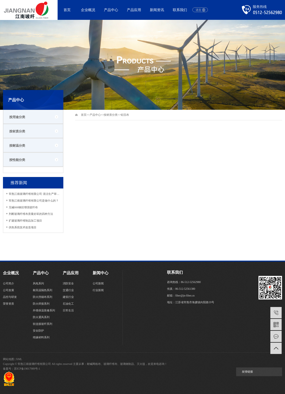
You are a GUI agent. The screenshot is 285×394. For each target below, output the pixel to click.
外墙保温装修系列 (44, 310)
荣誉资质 (8, 303)
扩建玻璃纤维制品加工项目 (25, 220)
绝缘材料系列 (41, 337)
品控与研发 (10, 297)
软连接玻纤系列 (42, 323)
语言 (198, 10)
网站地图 (8, 359)
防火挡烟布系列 (42, 297)
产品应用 (134, 10)
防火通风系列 (41, 317)
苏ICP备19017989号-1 (27, 368)
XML (19, 359)
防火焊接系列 (41, 303)
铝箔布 (125, 114)
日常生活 (68, 310)
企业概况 (88, 10)
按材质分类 (17, 131)
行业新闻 (98, 290)
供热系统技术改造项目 (22, 227)
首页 (67, 10)
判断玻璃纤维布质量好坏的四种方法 (31, 213)
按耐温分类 (17, 145)
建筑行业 (68, 297)
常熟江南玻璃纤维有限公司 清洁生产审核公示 (34, 193)
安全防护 (38, 330)
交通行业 (68, 290)
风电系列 (38, 283)
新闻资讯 (157, 10)
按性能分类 (17, 160)
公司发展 (8, 290)
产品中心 (111, 10)
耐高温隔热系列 (42, 290)
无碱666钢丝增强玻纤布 (23, 207)
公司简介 (8, 283)
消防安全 (68, 283)
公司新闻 (98, 283)
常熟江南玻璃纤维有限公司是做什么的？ (34, 200)
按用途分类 (17, 117)
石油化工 (68, 303)
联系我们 (180, 10)
